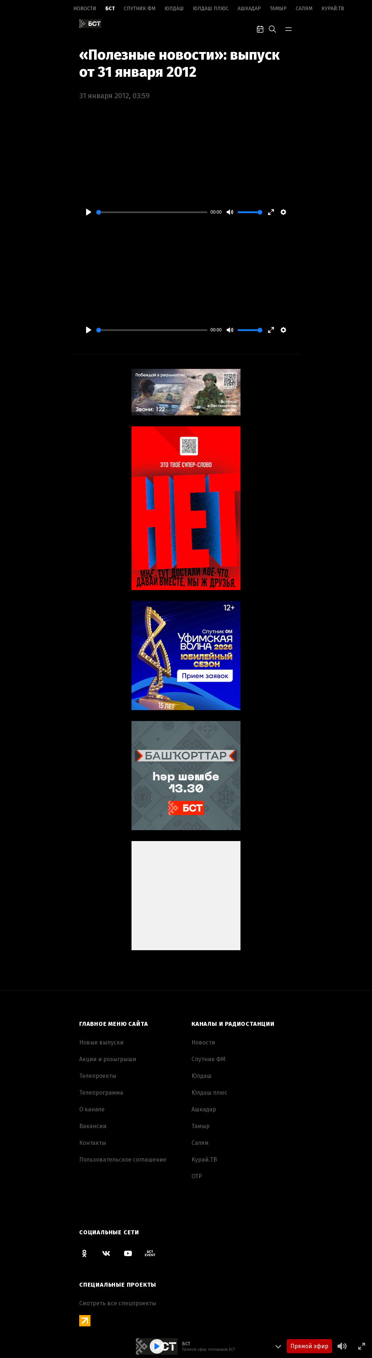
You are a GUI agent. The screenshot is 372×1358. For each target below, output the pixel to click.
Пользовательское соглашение (122, 1159)
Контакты (92, 1142)
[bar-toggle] (288, 28)
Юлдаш (174, 8)
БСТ (110, 8)
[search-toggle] (272, 28)
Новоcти (84, 8)
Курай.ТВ (333, 8)
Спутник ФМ (139, 8)
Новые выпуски (101, 1042)
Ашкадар (249, 8)
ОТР (196, 1176)
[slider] (151, 212)
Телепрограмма (101, 1092)
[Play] (88, 212)
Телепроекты (97, 1075)
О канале (92, 1109)
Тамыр (278, 8)
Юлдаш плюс (211, 8)
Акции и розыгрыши (107, 1059)
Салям (304, 8)
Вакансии (92, 1126)
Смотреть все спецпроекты (117, 1303)
